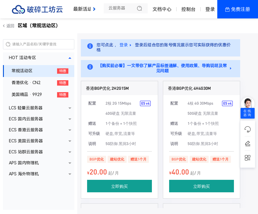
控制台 (188, 9)
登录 (210, 9)
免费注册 (240, 9)
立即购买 (119, 186)
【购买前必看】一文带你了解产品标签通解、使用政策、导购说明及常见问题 (162, 68)
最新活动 (84, 7)
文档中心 (162, 9)
